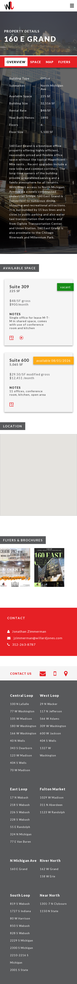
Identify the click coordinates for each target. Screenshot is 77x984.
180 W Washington (23, 726)
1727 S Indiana (20, 911)
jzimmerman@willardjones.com (38, 638)
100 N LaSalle (19, 704)
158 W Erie (47, 876)
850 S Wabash (20, 925)
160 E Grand (19, 869)
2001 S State (19, 970)
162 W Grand (49, 869)
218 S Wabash (20, 804)
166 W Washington (23, 733)
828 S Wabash (20, 933)
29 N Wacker (48, 704)
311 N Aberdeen (51, 804)
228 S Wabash (20, 819)
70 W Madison (20, 770)
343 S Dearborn (21, 748)
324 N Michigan (21, 834)
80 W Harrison (20, 918)
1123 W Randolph (52, 812)
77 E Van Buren (20, 841)
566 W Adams (49, 718)
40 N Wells (17, 740)
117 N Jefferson (51, 711)
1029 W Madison (52, 797)
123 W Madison (21, 755)
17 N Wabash (19, 797)
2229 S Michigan (21, 940)
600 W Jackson (50, 733)
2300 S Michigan (21, 947)
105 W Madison (21, 718)
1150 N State (49, 911)
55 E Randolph (20, 827)
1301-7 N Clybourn (53, 903)
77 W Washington (22, 711)
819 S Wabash (20, 903)
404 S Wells (18, 762)
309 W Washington (53, 726)
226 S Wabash (20, 812)
